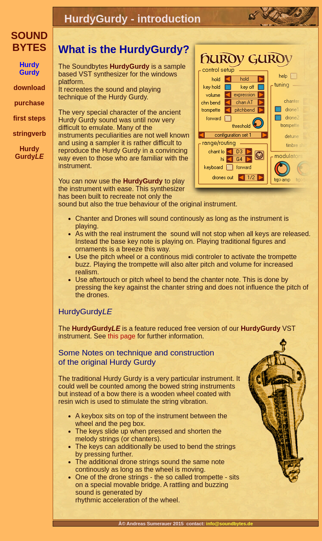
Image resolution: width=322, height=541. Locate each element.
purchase (29, 103)
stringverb (29, 133)
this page (122, 336)
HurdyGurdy (29, 152)
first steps (29, 118)
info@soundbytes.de (229, 523)
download (29, 87)
